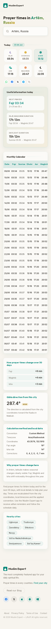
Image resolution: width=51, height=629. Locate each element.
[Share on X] (17, 81)
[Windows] (38, 599)
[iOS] (22, 599)
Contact (43, 613)
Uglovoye (13, 522)
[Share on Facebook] (12, 81)
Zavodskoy (14, 527)
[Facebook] (6, 599)
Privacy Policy (17, 613)
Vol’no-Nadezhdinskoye (20, 538)
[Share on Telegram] (23, 81)
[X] (14, 599)
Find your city (40, 583)
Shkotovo (29, 527)
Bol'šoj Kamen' (34, 543)
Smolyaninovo (15, 543)
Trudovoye (29, 522)
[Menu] (44, 5)
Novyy (12, 533)
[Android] (30, 599)
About (6, 613)
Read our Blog (14, 590)
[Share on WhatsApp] (6, 81)
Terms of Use (32, 613)
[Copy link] (29, 81)
